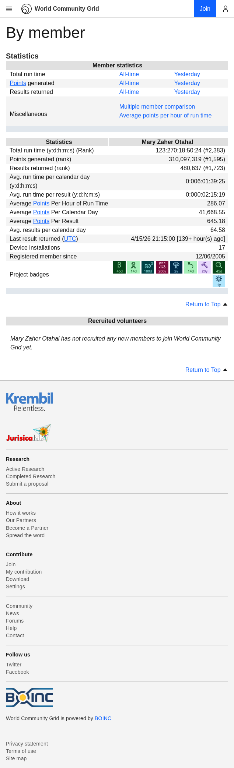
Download (17, 579)
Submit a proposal (27, 484)
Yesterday (187, 74)
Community (19, 606)
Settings (15, 586)
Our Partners (21, 520)
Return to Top (206, 304)
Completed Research (30, 476)
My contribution (24, 572)
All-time (129, 74)
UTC (70, 239)
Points (18, 83)
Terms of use (21, 751)
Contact (15, 635)
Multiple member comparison (157, 106)
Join (10, 564)
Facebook (17, 672)
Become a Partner (27, 528)
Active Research (25, 469)
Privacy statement (27, 744)
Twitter (13, 664)
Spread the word (25, 535)
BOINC (103, 718)
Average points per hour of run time (165, 115)
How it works (21, 513)
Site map (16, 758)
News (12, 613)
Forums (15, 621)
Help (11, 628)
